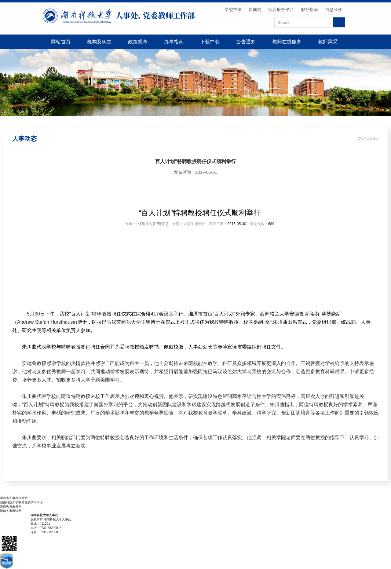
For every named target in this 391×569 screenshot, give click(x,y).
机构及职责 (99, 41)
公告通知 (246, 41)
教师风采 (328, 41)
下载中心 (210, 41)
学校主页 (233, 9)
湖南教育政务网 (10, 506)
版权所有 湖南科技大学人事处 (51, 519)
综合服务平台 (281, 9)
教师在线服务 (286, 41)
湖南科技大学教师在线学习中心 (21, 502)
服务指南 (309, 9)
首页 (361, 139)
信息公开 (333, 9)
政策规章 (138, 41)
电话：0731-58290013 (46, 528)
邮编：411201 (40, 523)
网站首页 (61, 41)
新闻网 (255, 9)
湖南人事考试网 (10, 510)
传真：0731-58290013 (46, 532)
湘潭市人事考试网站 (13, 498)
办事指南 (174, 41)
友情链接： (7, 493)
